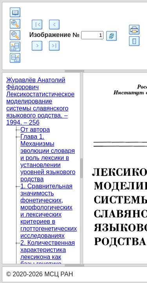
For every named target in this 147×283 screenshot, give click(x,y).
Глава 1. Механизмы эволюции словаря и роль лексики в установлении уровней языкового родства (47, 157)
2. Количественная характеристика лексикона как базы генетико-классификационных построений (50, 260)
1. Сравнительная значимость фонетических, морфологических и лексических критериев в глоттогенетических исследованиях (48, 211)
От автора (35, 129)
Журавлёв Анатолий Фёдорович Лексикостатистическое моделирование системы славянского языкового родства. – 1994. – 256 (40, 101)
